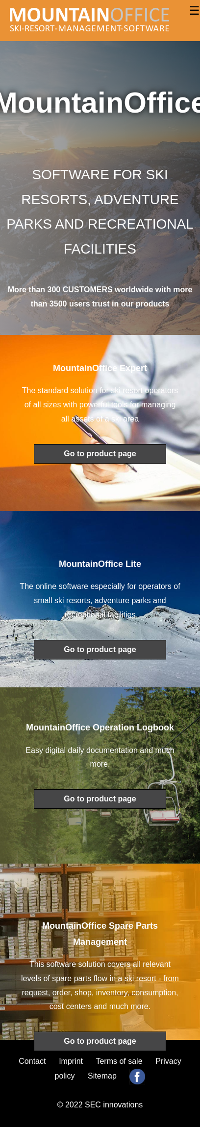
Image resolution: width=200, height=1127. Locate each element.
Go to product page (100, 453)
